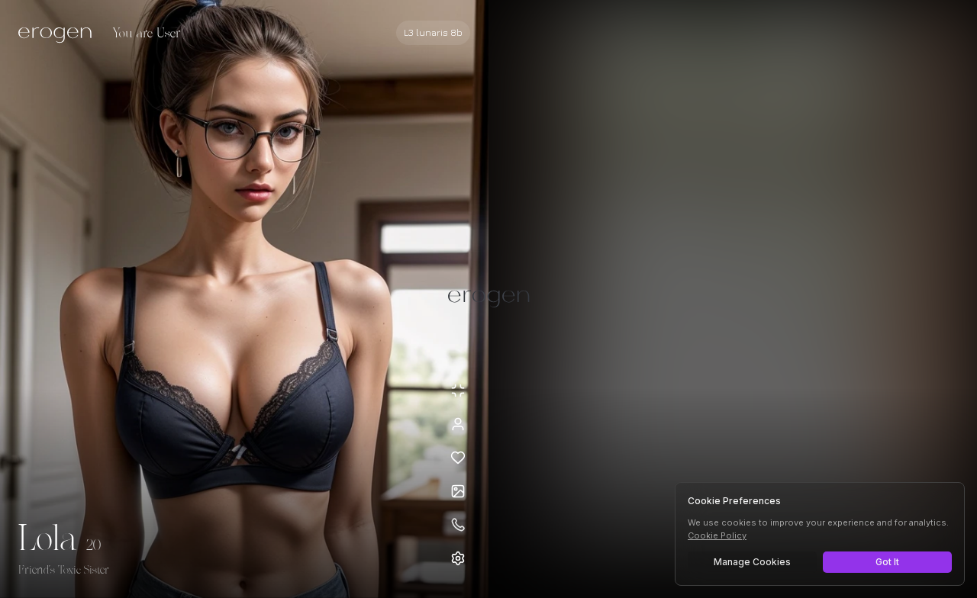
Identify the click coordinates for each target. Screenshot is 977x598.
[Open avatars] (458, 491)
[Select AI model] (433, 33)
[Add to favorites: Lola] (458, 457)
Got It (887, 561)
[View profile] (458, 424)
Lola (47, 540)
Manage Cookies (752, 561)
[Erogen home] (59, 34)
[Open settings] (458, 558)
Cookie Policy (717, 535)
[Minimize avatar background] (458, 390)
